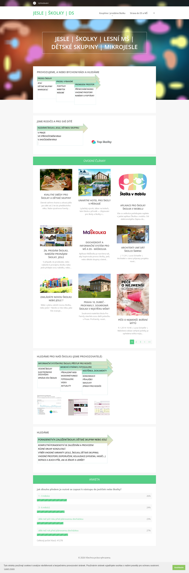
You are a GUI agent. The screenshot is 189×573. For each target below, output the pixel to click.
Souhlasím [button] (179, 567)
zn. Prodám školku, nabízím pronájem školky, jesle (56, 254)
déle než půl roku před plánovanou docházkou (60, 519)
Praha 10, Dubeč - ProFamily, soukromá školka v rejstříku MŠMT (94, 305)
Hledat (34, 3)
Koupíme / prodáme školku (112, 14)
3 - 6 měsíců (44, 507)
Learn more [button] (9, 569)
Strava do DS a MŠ (139, 13)
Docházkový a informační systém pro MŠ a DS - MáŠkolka (94, 246)
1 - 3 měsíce (44, 496)
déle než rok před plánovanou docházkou (58, 530)
